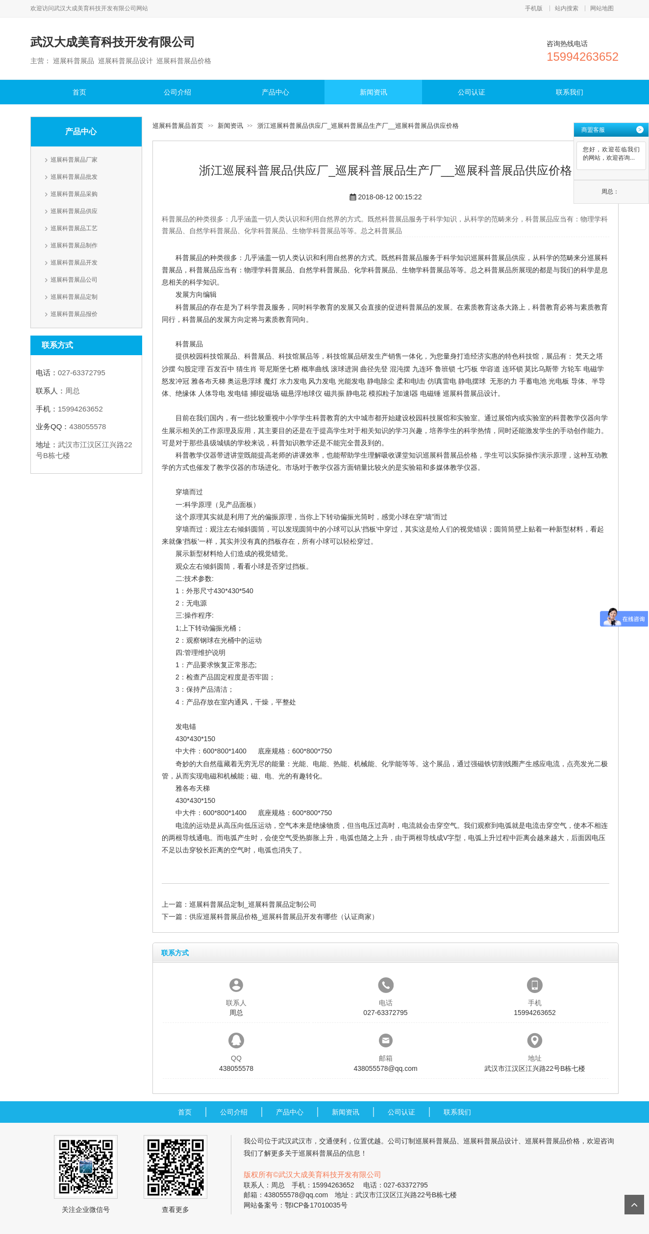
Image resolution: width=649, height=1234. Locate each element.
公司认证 (471, 92)
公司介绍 (177, 92)
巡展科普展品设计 (470, 393)
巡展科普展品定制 (74, 296)
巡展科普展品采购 (74, 194)
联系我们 (569, 92)
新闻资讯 (373, 92)
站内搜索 (566, 8)
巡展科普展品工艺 (74, 228)
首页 (79, 92)
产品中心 (275, 92)
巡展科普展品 (435, 1141)
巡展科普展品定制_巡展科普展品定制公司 (253, 904)
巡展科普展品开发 (74, 262)
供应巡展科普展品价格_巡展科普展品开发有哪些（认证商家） (283, 916)
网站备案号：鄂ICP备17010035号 (296, 1205)
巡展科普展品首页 (177, 125)
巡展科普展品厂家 (74, 159)
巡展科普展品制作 (74, 245)
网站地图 (602, 8)
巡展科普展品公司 (74, 279)
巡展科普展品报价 (74, 314)
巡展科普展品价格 (450, 455)
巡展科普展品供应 (74, 211)
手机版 (534, 8)
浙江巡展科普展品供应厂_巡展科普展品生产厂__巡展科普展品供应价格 (358, 125)
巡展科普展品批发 (74, 176)
